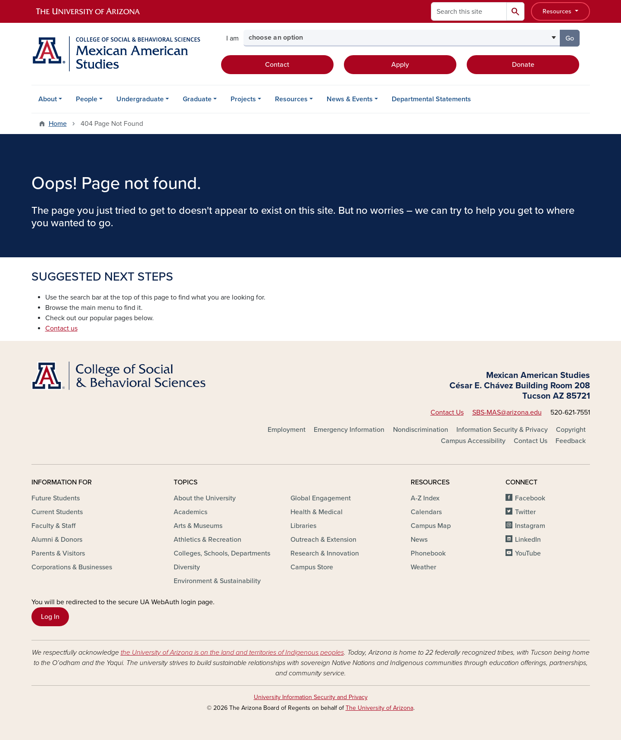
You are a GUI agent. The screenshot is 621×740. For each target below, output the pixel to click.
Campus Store (311, 567)
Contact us (61, 328)
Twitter (525, 512)
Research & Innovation (324, 553)
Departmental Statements (431, 99)
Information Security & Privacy (502, 429)
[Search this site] (469, 11)
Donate (523, 64)
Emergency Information (349, 429)
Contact (277, 64)
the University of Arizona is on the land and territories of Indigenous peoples (232, 652)
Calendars (426, 512)
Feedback (570, 441)
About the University (205, 498)
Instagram (530, 525)
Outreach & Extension (323, 539)
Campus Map (431, 525)
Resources (558, 11)
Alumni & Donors (56, 539)
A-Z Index (425, 498)
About (47, 99)
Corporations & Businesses (71, 567)
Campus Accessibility (473, 441)
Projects (243, 99)
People (86, 99)
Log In (50, 616)
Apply (400, 64)
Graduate (197, 99)
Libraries (303, 525)
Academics (190, 512)
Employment (287, 429)
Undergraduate (140, 99)
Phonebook (428, 553)
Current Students (57, 512)
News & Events (350, 99)
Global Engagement (320, 498)
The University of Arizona (379, 708)
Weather (423, 567)
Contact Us (447, 412)
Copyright (571, 429)
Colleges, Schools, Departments (222, 553)
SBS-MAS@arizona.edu (507, 412)
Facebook (530, 498)
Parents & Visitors (58, 553)
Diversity (187, 567)
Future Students (55, 498)
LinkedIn (528, 539)
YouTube (528, 553)
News (419, 539)
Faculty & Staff (53, 525)
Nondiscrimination (420, 429)
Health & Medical (316, 512)
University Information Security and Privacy (311, 697)
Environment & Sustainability (217, 581)
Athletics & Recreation (207, 539)
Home (58, 123)
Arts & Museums (198, 525)
